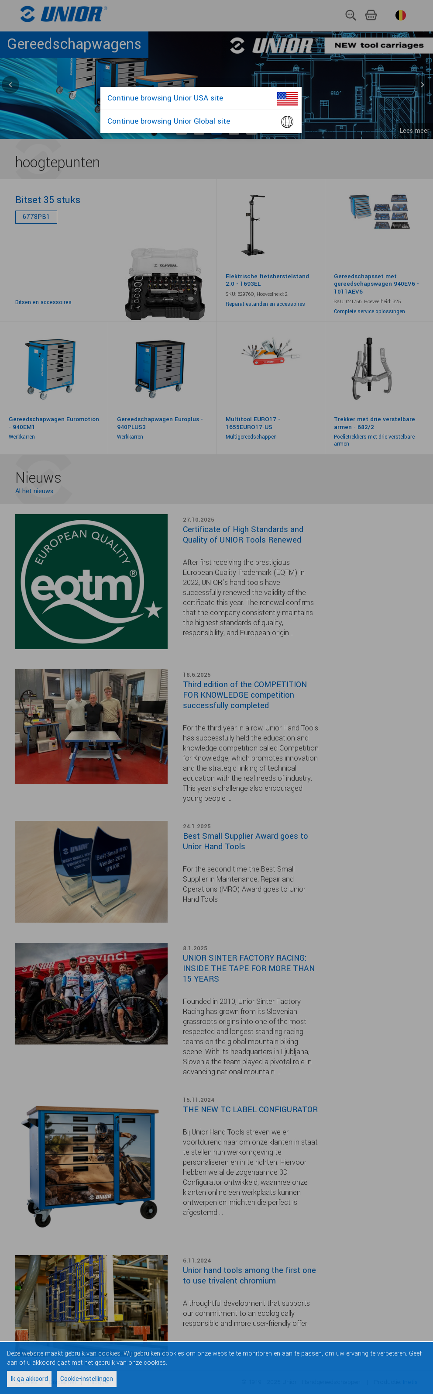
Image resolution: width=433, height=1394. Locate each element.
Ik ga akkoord (29, 1379)
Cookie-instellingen (86, 1379)
